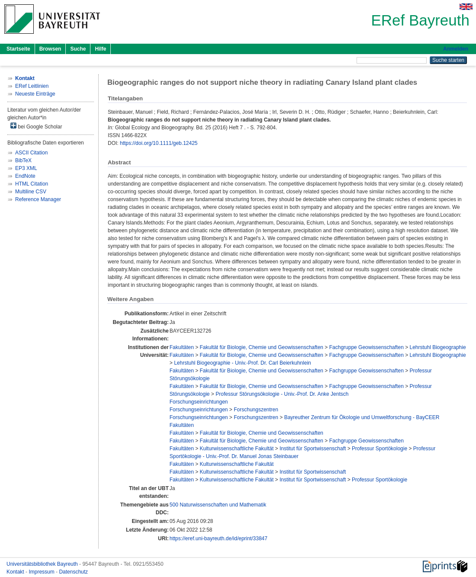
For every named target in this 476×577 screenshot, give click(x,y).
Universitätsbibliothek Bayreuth (42, 564)
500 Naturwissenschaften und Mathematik (218, 505)
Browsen (50, 49)
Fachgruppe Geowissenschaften (366, 347)
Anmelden (455, 49)
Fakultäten (182, 347)
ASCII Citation (31, 153)
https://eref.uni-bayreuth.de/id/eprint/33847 (218, 538)
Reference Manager (38, 199)
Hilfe (100, 49)
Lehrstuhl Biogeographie (438, 347)
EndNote (25, 176)
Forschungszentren (256, 410)
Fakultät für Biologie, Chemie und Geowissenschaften (262, 347)
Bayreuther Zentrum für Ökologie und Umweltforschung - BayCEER (362, 417)
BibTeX (23, 160)
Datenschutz (73, 572)
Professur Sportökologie (379, 449)
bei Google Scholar (36, 126)
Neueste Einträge (35, 94)
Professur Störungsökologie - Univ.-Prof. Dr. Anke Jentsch (281, 394)
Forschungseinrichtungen (199, 402)
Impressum (42, 572)
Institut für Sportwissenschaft (313, 449)
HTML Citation (31, 184)
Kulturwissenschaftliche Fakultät (237, 449)
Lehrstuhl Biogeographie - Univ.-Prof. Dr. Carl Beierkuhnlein (242, 363)
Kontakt (16, 572)
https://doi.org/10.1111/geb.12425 (158, 143)
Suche (78, 49)
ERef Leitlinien (31, 86)
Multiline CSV (30, 192)
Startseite (18, 49)
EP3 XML (26, 168)
